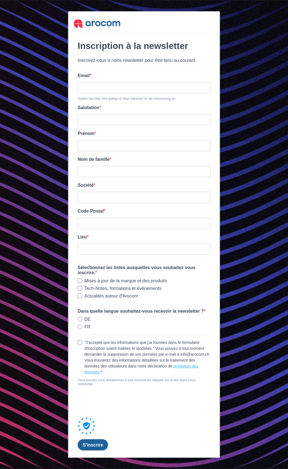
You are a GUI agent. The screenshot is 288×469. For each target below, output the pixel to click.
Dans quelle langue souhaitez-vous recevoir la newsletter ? (141, 311)
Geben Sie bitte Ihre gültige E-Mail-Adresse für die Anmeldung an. (127, 99)
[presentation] (120, 401)
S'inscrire (93, 445)
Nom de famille (94, 159)
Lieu (82, 236)
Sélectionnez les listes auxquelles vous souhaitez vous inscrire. (136, 270)
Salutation (88, 107)
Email (84, 75)
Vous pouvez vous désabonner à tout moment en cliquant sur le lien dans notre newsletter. (137, 382)
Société (86, 185)
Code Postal (91, 211)
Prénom (86, 133)
